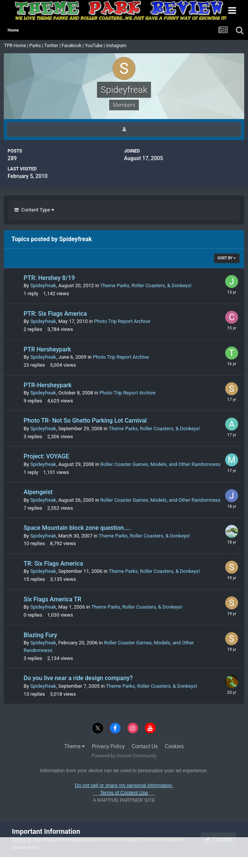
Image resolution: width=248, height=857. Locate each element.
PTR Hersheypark (47, 349)
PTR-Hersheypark (48, 385)
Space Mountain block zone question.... (77, 527)
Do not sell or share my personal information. (124, 785)
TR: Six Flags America (53, 563)
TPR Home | (15, 45)
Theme (74, 746)
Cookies (174, 746)
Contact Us (145, 746)
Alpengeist (38, 492)
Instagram (116, 45)
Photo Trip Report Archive (122, 321)
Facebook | (73, 45)
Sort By (227, 258)
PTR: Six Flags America (55, 313)
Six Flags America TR (52, 599)
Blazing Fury (40, 635)
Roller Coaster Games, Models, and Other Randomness (160, 464)
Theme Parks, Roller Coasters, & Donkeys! (146, 285)
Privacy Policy (108, 746)
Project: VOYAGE (46, 456)
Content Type (34, 210)
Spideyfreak (43, 285)
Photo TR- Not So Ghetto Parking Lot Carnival (85, 420)
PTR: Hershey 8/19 (49, 277)
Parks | (36, 45)
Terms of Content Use (124, 792)
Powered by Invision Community (124, 755)
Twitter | (53, 45)
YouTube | (95, 45)
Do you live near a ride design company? (78, 678)
